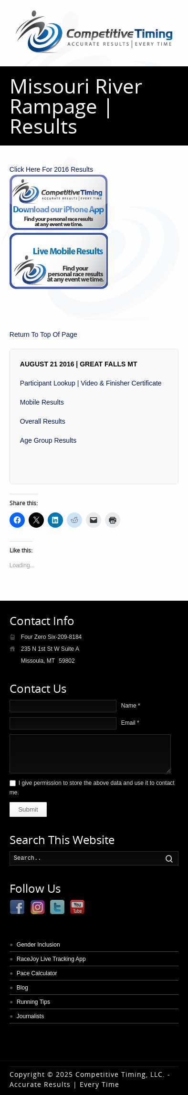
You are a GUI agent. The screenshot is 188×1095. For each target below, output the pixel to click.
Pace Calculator (37, 973)
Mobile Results (42, 402)
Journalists (30, 1016)
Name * (130, 705)
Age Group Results (48, 440)
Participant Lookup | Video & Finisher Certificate (91, 383)
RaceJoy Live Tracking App (51, 959)
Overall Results (42, 421)
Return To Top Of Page (43, 334)
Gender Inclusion (38, 944)
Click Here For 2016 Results (51, 169)
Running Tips (33, 1002)
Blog (22, 987)
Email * (130, 723)
